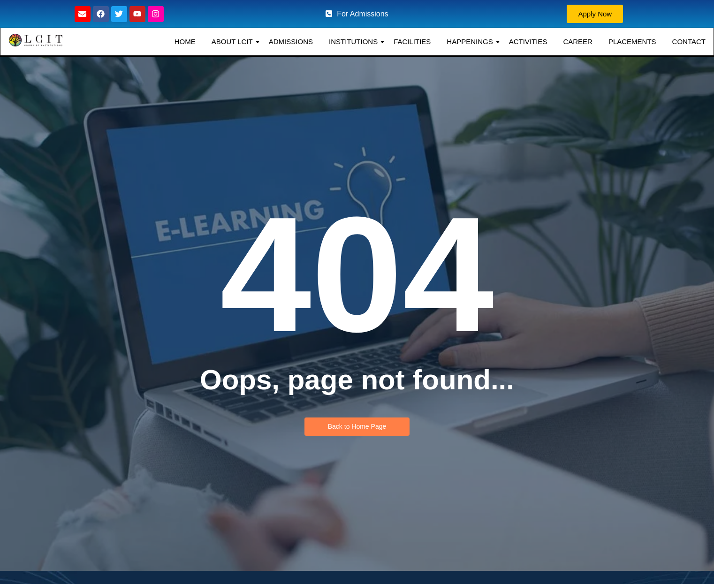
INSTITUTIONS (354, 42)
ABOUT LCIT (233, 42)
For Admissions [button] (357, 14)
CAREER (577, 42)
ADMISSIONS (290, 42)
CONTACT (688, 42)
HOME (184, 42)
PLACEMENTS (631, 42)
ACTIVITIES (527, 42)
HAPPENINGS (470, 42)
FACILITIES (411, 42)
